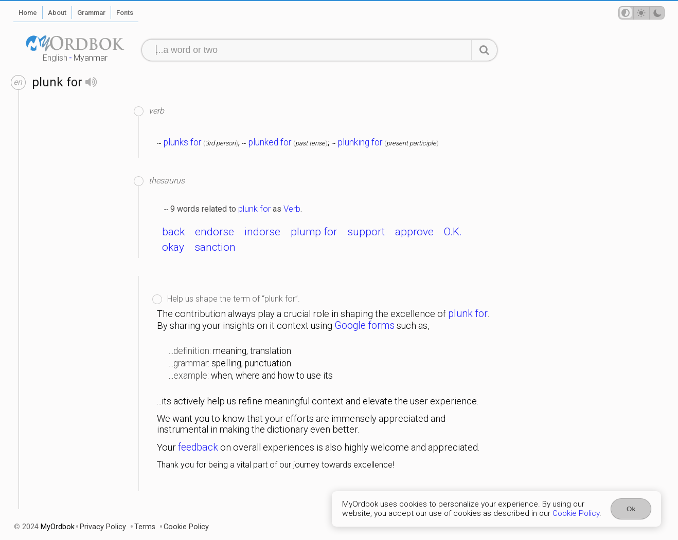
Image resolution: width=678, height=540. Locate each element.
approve (414, 232)
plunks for (182, 142)
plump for (314, 232)
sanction (215, 247)
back (173, 232)
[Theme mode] (641, 13)
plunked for (269, 142)
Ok (631, 509)
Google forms (364, 325)
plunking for (360, 142)
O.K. (453, 232)
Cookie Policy (575, 513)
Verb (291, 208)
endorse (214, 232)
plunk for (254, 208)
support (366, 232)
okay (173, 247)
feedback (198, 447)
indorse (262, 232)
